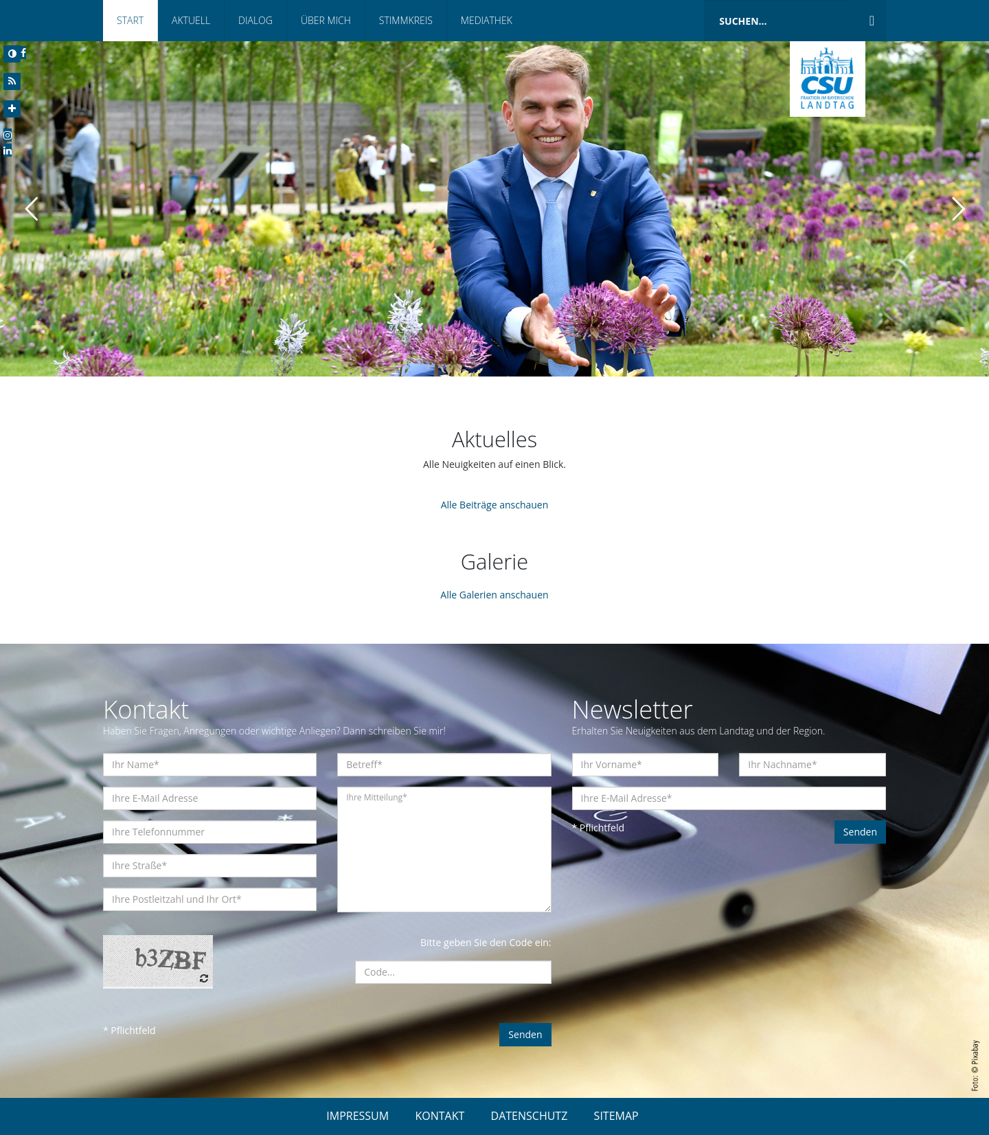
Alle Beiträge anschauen (495, 504)
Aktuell (191, 20)
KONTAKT (439, 1115)
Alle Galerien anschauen (494, 594)
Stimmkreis (406, 20)
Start (130, 20)
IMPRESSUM (357, 1115)
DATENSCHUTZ (529, 1115)
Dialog (255, 20)
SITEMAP (616, 1115)
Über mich (326, 20)
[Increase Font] (12, 108)
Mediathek (486, 20)
